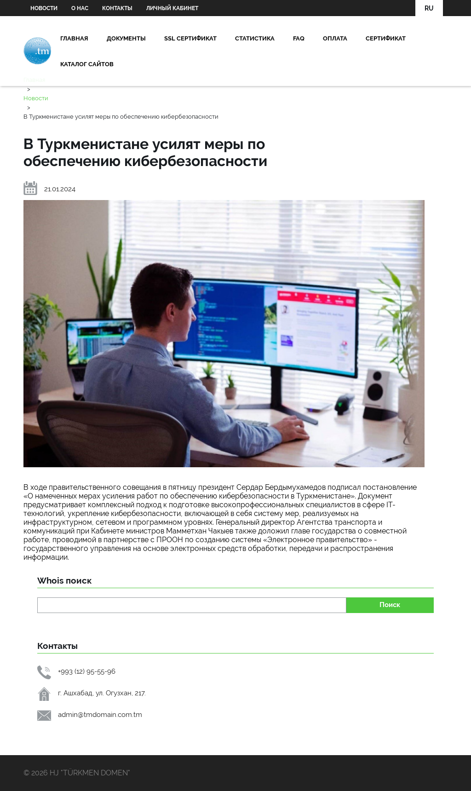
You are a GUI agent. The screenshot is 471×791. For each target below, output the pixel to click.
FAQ (298, 38)
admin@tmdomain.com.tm (100, 714)
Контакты (117, 8)
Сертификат (386, 38)
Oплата (335, 38)
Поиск (389, 604)
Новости (43, 8)
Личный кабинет (172, 8)
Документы (126, 38)
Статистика (255, 38)
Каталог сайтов (87, 64)
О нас (79, 8)
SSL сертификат (190, 38)
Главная (74, 38)
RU (429, 8)
